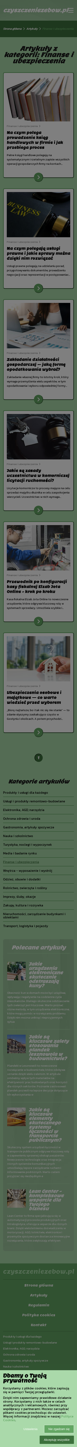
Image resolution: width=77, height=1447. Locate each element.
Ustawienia (30, 1429)
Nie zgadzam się (59, 1429)
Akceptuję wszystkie (57, 1439)
